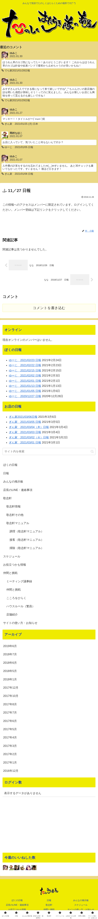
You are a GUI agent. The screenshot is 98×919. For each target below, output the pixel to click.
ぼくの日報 (10, 465)
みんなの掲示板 (13, 482)
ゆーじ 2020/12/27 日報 (25, 396)
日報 (6, 474)
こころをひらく (16, 598)
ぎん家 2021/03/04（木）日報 (29, 427)
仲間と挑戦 (10, 573)
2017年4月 (10, 738)
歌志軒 (7, 498)
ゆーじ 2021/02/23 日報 (25, 360)
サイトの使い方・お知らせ (20, 623)
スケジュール (11, 557)
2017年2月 (10, 754)
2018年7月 (10, 655)
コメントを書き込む (49, 309)
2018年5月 (10, 671)
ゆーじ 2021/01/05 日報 (25, 391)
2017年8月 (10, 705)
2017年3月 (10, 746)
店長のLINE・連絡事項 (17, 490)
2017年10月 (10, 696)
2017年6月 (10, 721)
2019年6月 (10, 646)
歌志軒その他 (14, 515)
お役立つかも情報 (14, 565)
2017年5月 (10, 729)
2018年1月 (10, 680)
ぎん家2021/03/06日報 (23, 417)
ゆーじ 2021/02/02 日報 (25, 376)
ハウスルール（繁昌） (20, 606)
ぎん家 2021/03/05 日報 (25, 422)
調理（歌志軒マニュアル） (27, 532)
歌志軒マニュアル (17, 523)
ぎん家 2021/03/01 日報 (25, 443)
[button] (92, 452)
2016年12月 (10, 771)
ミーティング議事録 (19, 582)
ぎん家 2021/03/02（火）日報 (29, 438)
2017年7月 (10, 713)
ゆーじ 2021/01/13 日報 (25, 386)
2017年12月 (10, 688)
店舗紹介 (12, 615)
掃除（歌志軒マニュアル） (27, 548)
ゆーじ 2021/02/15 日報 (25, 371)
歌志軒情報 (13, 507)
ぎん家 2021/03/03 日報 (25, 432)
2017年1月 (10, 763)
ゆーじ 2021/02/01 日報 (25, 381)
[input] (49, 452)
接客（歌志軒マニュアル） (27, 540)
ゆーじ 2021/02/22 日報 (25, 365)
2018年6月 (10, 663)
